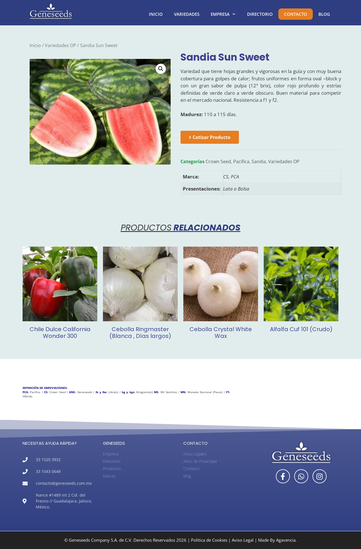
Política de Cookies (209, 540)
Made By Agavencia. (277, 540)
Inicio (156, 14)
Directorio (260, 14)
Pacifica (241, 161)
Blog (324, 14)
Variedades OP (60, 45)
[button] (161, 69)
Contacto (295, 14)
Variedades (186, 14)
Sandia (259, 161)
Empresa (226, 14)
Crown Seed (218, 161)
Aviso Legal (243, 540)
